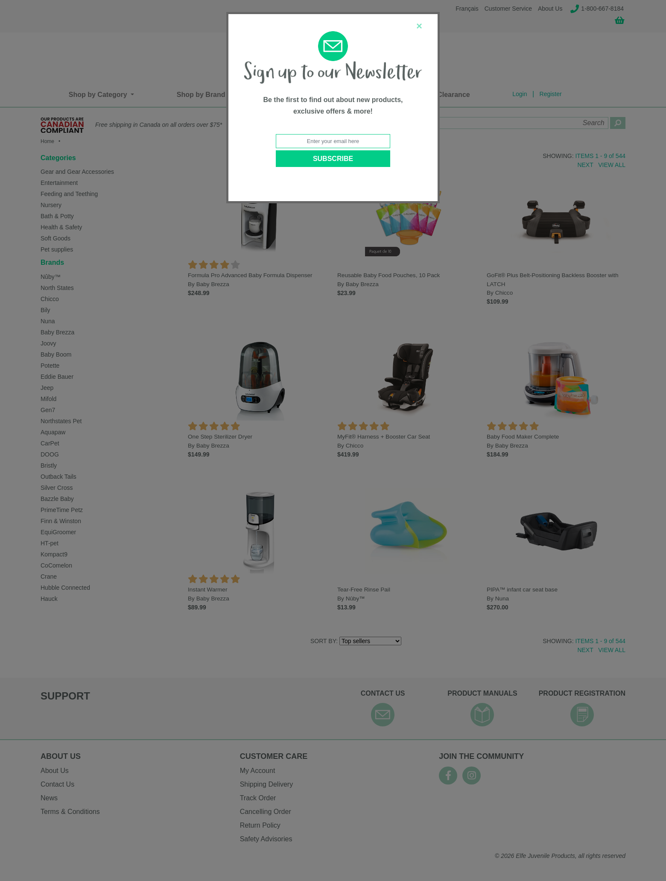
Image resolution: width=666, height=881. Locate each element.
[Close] (419, 26)
